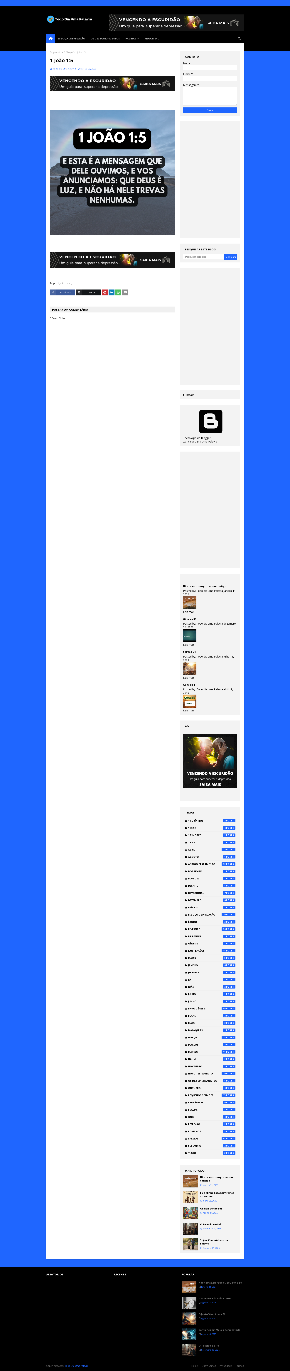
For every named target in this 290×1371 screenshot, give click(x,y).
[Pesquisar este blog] (203, 257)
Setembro (211, 1145)
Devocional (211, 893)
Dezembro (211, 900)
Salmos (211, 1138)
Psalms (211, 1109)
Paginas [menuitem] (130, 38)
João (211, 987)
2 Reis (211, 842)
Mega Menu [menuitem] (152, 38)
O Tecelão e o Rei (210, 1224)
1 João (61, 283)
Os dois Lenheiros (211, 1208)
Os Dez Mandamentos (211, 1080)
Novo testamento (211, 1073)
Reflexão (211, 1124)
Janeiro (211, 965)
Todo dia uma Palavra (64, 68)
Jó (211, 979)
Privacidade (226, 1365)
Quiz (211, 1117)
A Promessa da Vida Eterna (215, 1298)
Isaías (211, 958)
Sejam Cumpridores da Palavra (214, 1241)
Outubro (211, 1088)
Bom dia (211, 878)
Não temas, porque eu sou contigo (204, 586)
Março (69, 52)
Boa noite (211, 871)
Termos (240, 1365)
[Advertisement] (210, 179)
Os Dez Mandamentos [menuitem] (105, 38)
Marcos (211, 1044)
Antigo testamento (211, 864)
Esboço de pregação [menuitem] (71, 38)
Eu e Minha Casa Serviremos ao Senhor (217, 1194)
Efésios (211, 907)
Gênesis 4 (189, 684)
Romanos (211, 1131)
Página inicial (56, 52)
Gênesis (211, 943)
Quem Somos (209, 1365)
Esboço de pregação (211, 914)
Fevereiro (211, 929)
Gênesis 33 (189, 619)
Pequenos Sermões (211, 1095)
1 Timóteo (211, 835)
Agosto (211, 856)
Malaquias (211, 1030)
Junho (211, 1001)
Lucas (211, 1015)
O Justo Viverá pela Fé (212, 1314)
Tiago (211, 1153)
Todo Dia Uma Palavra (76, 1365)
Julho (211, 994)
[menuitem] (50, 38)
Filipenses (211, 936)
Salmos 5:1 (189, 651)
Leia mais (189, 612)
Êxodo (211, 922)
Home (194, 1365)
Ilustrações (211, 950)
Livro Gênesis (211, 1008)
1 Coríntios (211, 820)
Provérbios (211, 1102)
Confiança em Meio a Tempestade (219, 1330)
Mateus (211, 1052)
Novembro (211, 1066)
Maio (211, 1023)
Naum (211, 1059)
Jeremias (211, 972)
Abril (211, 849)
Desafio (211, 885)
